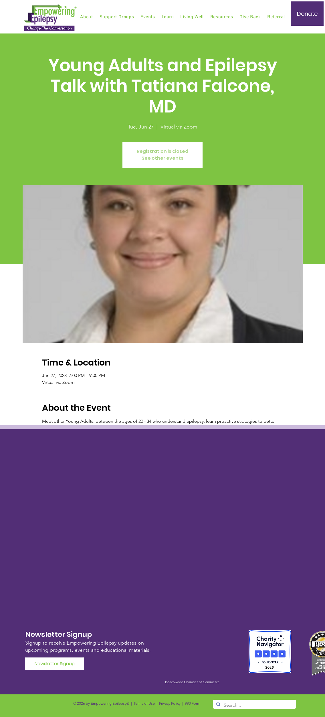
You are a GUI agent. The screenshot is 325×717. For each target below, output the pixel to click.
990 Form (192, 703)
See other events (162, 158)
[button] (117, 17)
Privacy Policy (170, 703)
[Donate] (307, 13)
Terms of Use (144, 703)
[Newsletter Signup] (54, 663)
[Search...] (254, 705)
